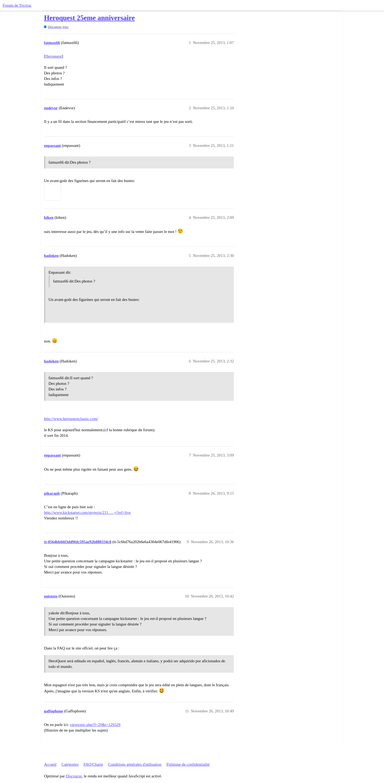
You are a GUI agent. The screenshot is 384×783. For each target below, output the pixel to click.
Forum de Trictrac (17, 5)
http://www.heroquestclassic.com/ (71, 419)
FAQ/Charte (93, 764)
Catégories (69, 764)
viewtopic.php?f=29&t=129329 (95, 725)
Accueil (50, 764)
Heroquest (53, 56)
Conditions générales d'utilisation (134, 764)
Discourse (74, 776)
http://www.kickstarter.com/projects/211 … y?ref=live (87, 512)
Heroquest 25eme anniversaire (89, 18)
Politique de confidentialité (188, 764)
